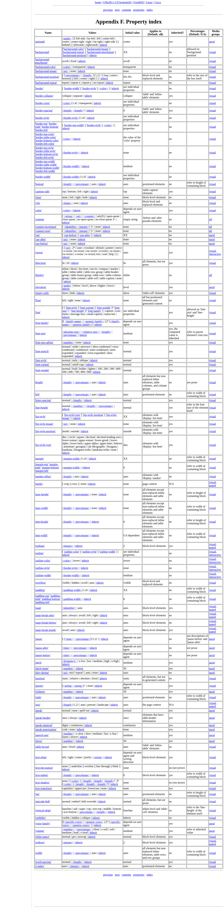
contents (126, 9)
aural (212, 41)
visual (212, 52)
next (117, 9)
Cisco (158, 2)
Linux (149, 2)
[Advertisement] (16, 453)
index (149, 9)
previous (108, 9)
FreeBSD (139, 2)
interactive (215, 254)
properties (138, 9)
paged (212, 485)
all (210, 219)
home (98, 2)
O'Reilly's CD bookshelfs (117, 2)
